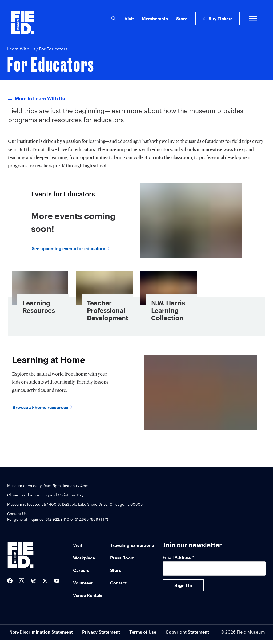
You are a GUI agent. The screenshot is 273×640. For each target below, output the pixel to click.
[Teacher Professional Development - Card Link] (104, 299)
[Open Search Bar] (113, 18)
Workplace (84, 557)
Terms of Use (142, 631)
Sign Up (183, 585)
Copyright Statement (187, 631)
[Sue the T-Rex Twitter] (33, 581)
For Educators (53, 48)
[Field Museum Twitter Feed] (45, 580)
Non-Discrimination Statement (41, 631)
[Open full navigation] (253, 19)
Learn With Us (21, 48)
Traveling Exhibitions (132, 545)
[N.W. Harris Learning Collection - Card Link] (168, 299)
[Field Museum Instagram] (21, 580)
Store (181, 18)
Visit (129, 18)
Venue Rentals (87, 595)
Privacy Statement (101, 631)
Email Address (178, 557)
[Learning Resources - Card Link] (40, 299)
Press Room (122, 557)
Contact (118, 582)
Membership (155, 18)
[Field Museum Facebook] (10, 580)
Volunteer (83, 582)
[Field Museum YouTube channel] (56, 581)
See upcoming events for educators (68, 248)
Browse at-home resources (40, 407)
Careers (81, 570)
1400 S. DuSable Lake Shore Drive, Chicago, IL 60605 (95, 504)
